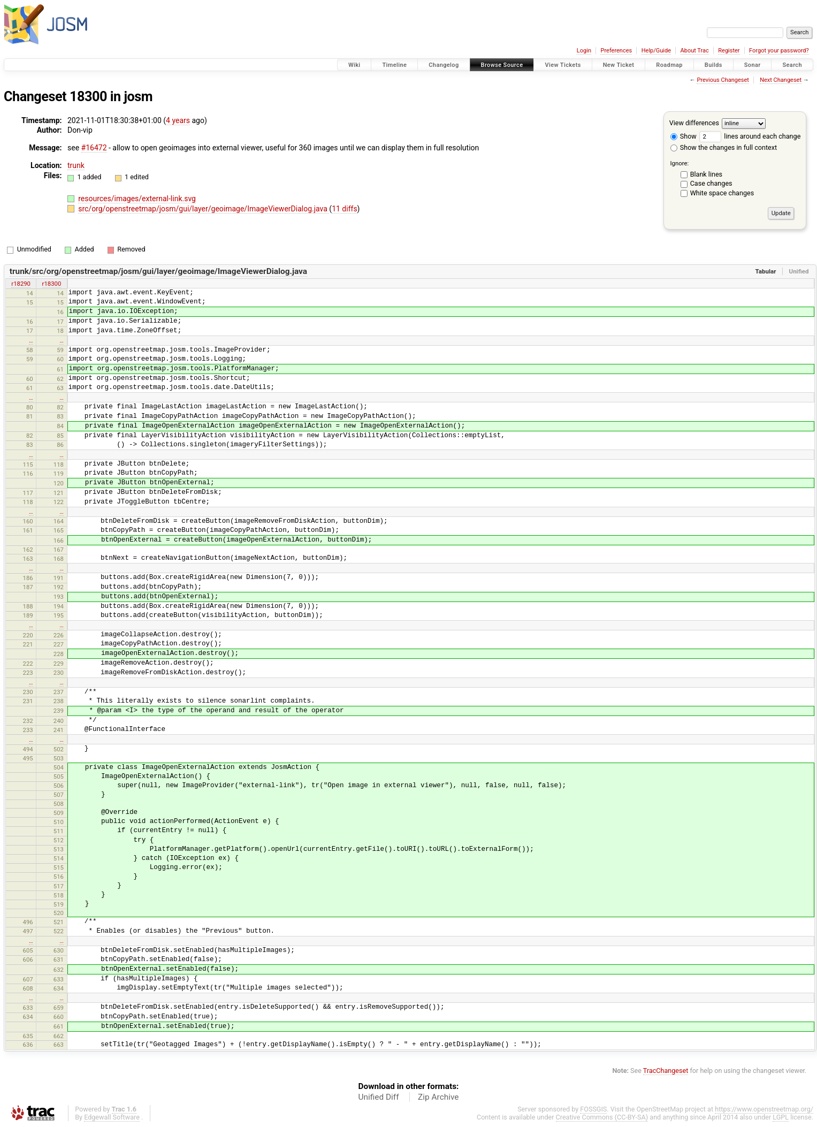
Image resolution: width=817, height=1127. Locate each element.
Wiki (354, 65)
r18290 (20, 283)
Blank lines (706, 174)
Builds (713, 65)
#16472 (94, 147)
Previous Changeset (723, 80)
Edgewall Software (112, 1117)
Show (683, 136)
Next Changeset (780, 80)
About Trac (695, 50)
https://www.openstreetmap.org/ (764, 1109)
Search (792, 65)
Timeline (394, 65)
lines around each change (749, 136)
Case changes (711, 183)
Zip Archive (438, 1097)
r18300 (52, 283)
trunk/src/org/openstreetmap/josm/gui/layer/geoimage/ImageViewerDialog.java (158, 271)
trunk (76, 165)
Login (584, 50)
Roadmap (669, 65)
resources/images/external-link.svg (137, 198)
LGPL (781, 1117)
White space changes (722, 193)
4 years (178, 120)
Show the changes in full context (723, 147)
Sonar (752, 65)
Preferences (616, 50)
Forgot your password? (779, 50)
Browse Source (502, 65)
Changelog (444, 65)
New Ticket (619, 65)
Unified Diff (378, 1097)
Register (728, 50)
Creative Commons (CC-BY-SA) (602, 1117)
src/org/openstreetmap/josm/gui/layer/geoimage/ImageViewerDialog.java (203, 208)
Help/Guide (656, 50)
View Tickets (563, 65)
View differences (694, 123)
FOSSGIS (593, 1109)
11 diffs (344, 208)
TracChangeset (666, 1071)
